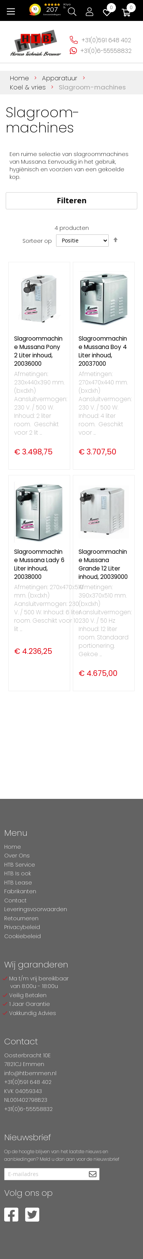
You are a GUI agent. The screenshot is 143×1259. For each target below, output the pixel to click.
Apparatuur (60, 78)
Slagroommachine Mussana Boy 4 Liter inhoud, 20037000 (103, 351)
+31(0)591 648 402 (106, 40)
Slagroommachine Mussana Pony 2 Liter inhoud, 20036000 (38, 351)
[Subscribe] (93, 1174)
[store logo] (36, 40)
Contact (15, 900)
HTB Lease (18, 882)
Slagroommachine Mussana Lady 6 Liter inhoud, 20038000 (39, 564)
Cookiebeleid (22, 936)
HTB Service (19, 865)
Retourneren (21, 918)
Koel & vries (29, 87)
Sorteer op (37, 240)
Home (20, 78)
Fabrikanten (20, 891)
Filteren (72, 200)
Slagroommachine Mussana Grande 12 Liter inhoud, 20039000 (103, 564)
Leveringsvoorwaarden (35, 909)
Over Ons (17, 855)
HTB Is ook (17, 873)
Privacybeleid (22, 927)
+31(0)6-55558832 (106, 51)
